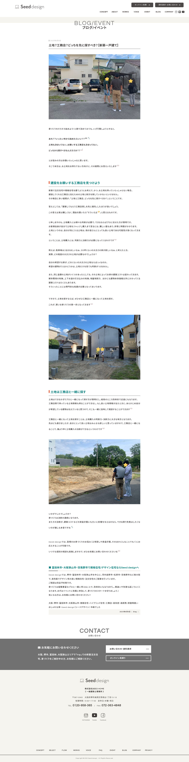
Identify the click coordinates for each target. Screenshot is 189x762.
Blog (135, 612)
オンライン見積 (141, 5)
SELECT (52, 750)
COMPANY (169, 12)
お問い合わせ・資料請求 (120, 649)
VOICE (136, 12)
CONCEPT (104, 12)
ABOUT (115, 12)
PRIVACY (148, 750)
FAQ (100, 750)
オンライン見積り (117, 658)
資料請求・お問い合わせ (168, 5)
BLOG (158, 12)
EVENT (147, 12)
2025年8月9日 (125, 612)
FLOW (64, 750)
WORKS (125, 12)
